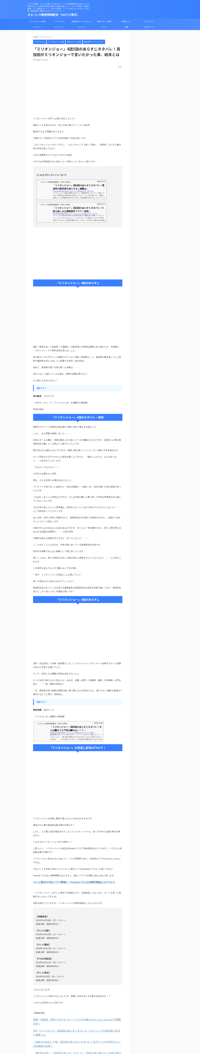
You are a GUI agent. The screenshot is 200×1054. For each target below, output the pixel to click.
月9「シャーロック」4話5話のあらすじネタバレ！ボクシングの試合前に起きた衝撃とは (74, 1025)
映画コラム (126, 21)
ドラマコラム (59, 21)
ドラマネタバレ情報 (37, 21)
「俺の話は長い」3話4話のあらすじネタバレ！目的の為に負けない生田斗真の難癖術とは (75, 1042)
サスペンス (148, 21)
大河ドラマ (148, 27)
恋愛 (126, 27)
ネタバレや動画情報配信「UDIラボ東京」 (53, 14)
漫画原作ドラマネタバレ (82, 21)
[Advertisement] (77, 253)
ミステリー (37, 27)
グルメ (104, 27)
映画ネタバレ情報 (104, 21)
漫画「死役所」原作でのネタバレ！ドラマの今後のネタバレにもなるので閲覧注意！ (73, 1019)
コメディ (81, 27)
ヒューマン (59, 27)
